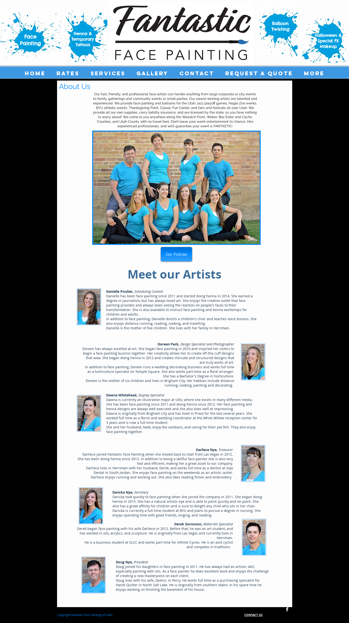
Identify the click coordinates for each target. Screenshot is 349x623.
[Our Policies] (176, 254)
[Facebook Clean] (287, 609)
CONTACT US (253, 615)
